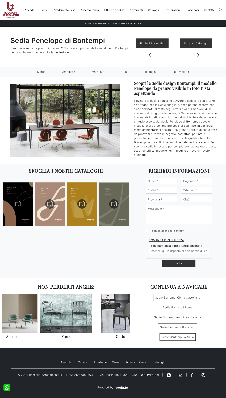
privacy (180, 230)
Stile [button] (124, 71)
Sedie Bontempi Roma (177, 307)
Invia (179, 263)
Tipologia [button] (149, 71)
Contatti (209, 9)
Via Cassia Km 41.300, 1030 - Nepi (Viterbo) (129, 375)
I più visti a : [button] (181, 71)
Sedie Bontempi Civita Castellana (177, 297)
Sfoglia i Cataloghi (195, 43)
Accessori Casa (90, 9)
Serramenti (136, 9)
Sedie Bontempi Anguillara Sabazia (177, 317)
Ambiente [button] (68, 71)
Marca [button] (41, 71)
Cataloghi (153, 9)
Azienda (29, 9)
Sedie (124, 23)
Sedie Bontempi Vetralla (177, 337)
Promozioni (192, 9)
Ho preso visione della (167, 230)
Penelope (135, 23)
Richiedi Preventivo (152, 43)
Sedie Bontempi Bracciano (177, 327)
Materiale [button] (98, 71)
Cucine (44, 9)
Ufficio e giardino (114, 9)
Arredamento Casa (64, 9)
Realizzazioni (172, 9)
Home (88, 23)
